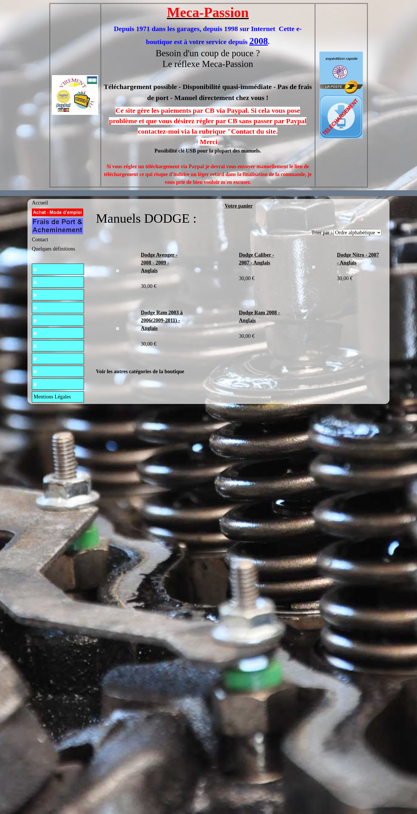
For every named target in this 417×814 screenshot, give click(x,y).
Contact (40, 239)
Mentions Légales (52, 397)
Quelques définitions (53, 249)
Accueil (40, 203)
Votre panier (239, 206)
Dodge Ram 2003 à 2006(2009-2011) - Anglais (162, 320)
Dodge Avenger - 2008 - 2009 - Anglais (159, 262)
